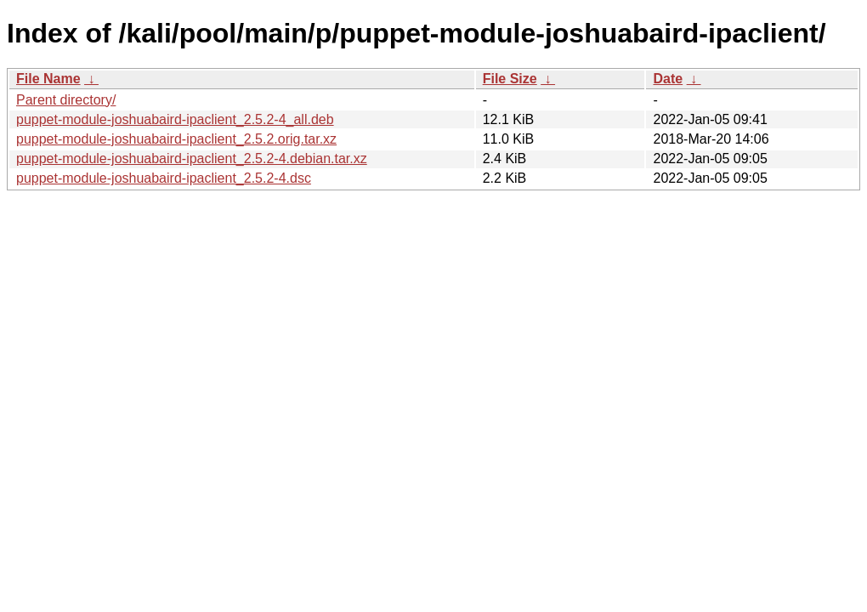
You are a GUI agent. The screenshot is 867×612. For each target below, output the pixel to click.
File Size (510, 78)
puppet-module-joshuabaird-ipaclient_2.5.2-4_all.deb (175, 119)
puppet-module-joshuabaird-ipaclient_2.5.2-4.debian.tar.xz (191, 158)
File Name (48, 78)
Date (668, 78)
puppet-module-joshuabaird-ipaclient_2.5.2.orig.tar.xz (176, 139)
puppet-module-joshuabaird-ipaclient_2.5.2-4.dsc (163, 178)
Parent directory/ (66, 100)
